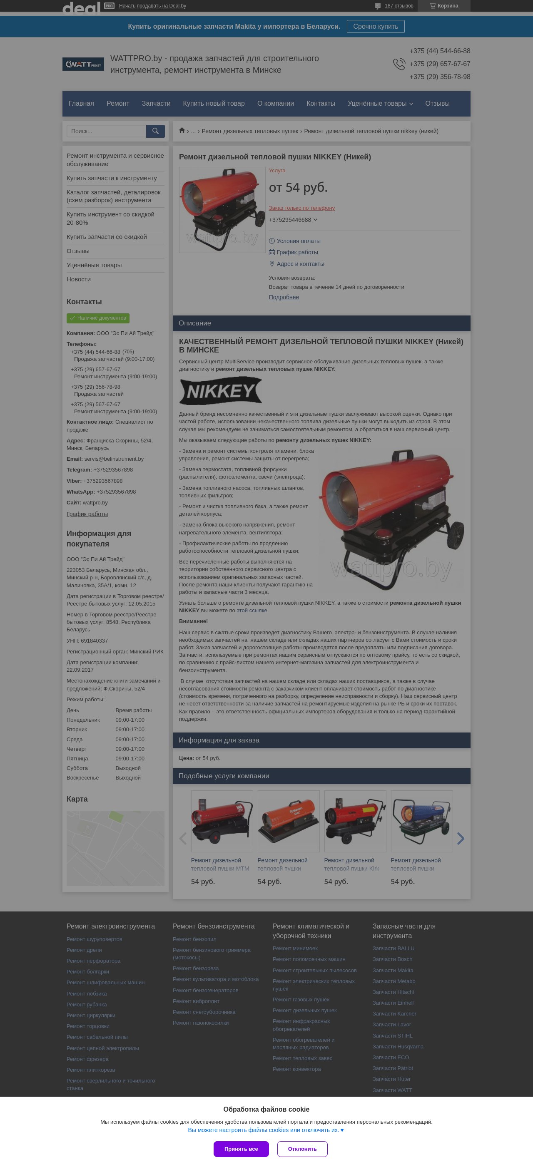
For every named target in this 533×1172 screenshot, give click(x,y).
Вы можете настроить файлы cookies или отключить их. (263, 1130)
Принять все (241, 1149)
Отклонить (302, 1149)
